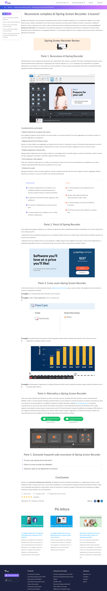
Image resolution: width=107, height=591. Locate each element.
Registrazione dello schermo (22, 7)
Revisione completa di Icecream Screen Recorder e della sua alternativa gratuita (90, 535)
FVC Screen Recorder (82, 403)
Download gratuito (53, 419)
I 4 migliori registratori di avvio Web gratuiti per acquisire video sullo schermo (60, 535)
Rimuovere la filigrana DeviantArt (61, 584)
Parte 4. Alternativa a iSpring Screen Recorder (10, 30)
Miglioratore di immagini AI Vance (61, 589)
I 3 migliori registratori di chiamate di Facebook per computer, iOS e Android (32, 535)
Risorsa (91, 2)
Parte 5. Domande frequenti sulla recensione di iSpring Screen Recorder (11, 35)
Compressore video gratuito (34, 586)
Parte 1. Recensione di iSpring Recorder (10, 18)
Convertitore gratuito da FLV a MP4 (36, 576)
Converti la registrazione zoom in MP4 (63, 574)
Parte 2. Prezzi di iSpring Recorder (11, 22)
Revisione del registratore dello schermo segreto (63, 578)
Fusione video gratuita (33, 584)
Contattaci (85, 576)
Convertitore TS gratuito (34, 574)
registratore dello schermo (59, 288)
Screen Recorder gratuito (34, 589)
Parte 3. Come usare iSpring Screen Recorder (10, 25)
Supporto (100, 2)
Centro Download (11, 575)
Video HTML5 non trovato (60, 586)
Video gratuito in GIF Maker (34, 579)
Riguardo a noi (86, 574)
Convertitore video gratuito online (36, 581)
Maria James (27, 493)
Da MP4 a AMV (57, 581)
